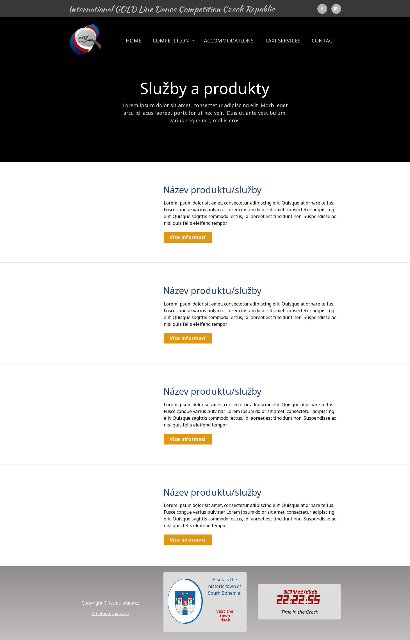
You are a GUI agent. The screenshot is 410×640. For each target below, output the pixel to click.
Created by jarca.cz (110, 613)
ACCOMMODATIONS (229, 40)
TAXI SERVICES (282, 40)
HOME (133, 40)
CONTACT (324, 40)
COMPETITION (171, 40)
